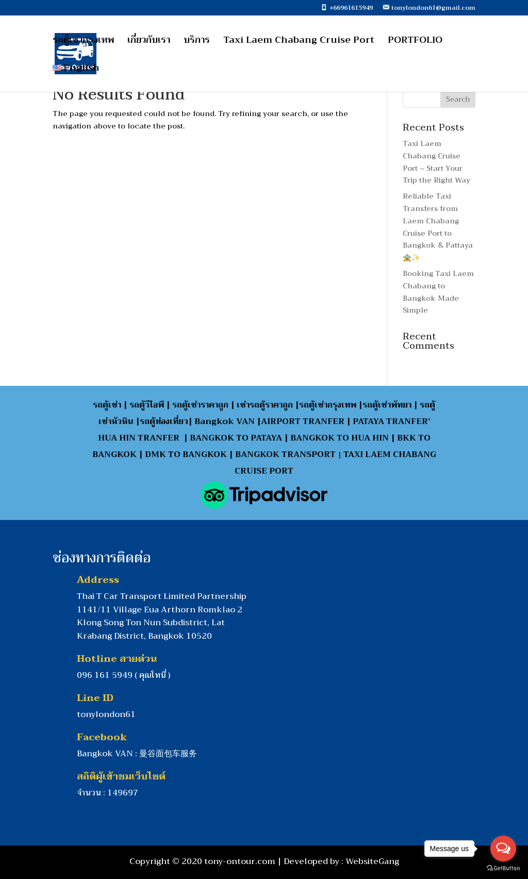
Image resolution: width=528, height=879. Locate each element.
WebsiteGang (372, 861)
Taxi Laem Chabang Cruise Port (298, 42)
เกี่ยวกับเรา (148, 42)
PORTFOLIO (415, 42)
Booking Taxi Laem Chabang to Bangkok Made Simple (438, 291)
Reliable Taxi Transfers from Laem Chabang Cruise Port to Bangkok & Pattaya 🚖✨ (438, 227)
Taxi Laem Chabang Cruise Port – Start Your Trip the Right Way (436, 161)
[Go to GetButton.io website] (503, 868)
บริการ (197, 42)
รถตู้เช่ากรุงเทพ (83, 42)
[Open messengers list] (503, 848)
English (76, 70)
